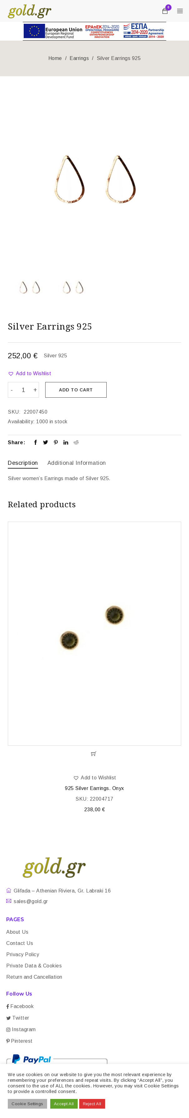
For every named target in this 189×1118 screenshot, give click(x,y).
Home (55, 58)
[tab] (23, 463)
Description (23, 463)
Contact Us (19, 942)
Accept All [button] (64, 1103)
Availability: (21, 421)
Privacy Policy (22, 954)
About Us (17, 931)
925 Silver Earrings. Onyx (94, 787)
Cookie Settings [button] (27, 1103)
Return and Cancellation (34, 976)
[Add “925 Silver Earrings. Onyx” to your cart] (94, 753)
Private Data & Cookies (34, 965)
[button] (29, 373)
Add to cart (77, 389)
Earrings (79, 58)
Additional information (76, 463)
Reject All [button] (92, 1103)
